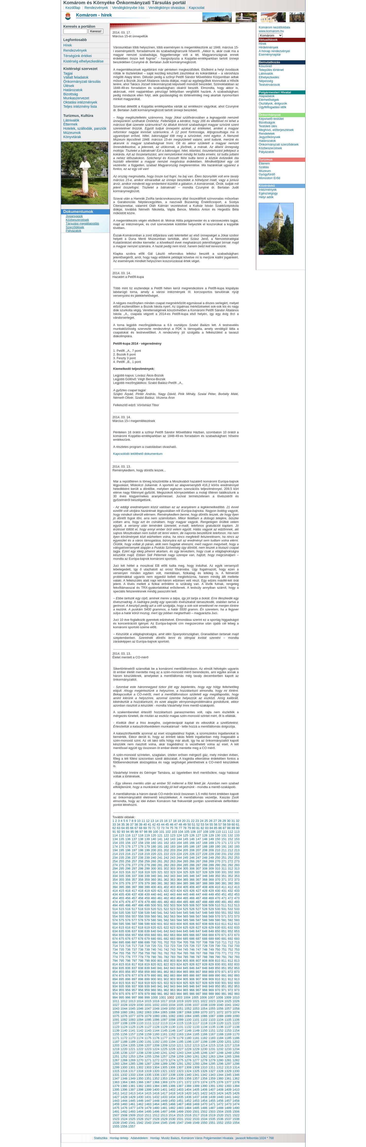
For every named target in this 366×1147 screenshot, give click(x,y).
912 (230, 979)
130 (217, 835)
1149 (196, 1030)
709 (211, 942)
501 (159, 905)
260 (153, 861)
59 (229, 824)
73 (162, 828)
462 (166, 898)
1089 (227, 1016)
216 (127, 854)
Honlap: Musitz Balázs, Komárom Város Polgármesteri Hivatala (191, 1138)
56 (215, 824)
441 (159, 894)
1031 (147, 1005)
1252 (123, 1056)
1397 (131, 1089)
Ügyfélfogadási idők (272, 107)
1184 (219, 1038)
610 (217, 924)
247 (198, 857)
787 (198, 957)
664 (179, 935)
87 (224, 828)
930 (217, 983)
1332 (123, 1075)
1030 (139, 1005)
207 (198, 850)
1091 (116, 1020)
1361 (227, 1078)
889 (211, 975)
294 (115, 868)
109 (211, 832)
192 (230, 846)
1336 (156, 1075)
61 (237, 824)
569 (211, 916)
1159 (147, 1034)
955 (121, 990)
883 (172, 975)
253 (236, 857)
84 (211, 828)
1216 (219, 1045)
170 (217, 843)
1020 (187, 1001)
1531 (179, 1119)
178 (140, 846)
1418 (171, 1093)
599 (147, 924)
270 (217, 861)
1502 (203, 1111)
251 (224, 857)
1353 (163, 1078)
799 (147, 960)
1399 (147, 1089)
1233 (227, 1049)
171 (224, 843)
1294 (203, 1063)
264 (179, 861)
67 (136, 828)
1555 (116, 1126)
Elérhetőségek (269, 100)
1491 (116, 1111)
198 (140, 850)
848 (204, 968)
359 (147, 879)
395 (121, 887)
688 (204, 938)
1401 (163, 1089)
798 (140, 960)
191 (224, 846)
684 (179, 938)
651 (224, 931)
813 (236, 960)
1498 (171, 1111)
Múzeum (265, 171)
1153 (227, 1030)
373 (236, 879)
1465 (163, 1104)
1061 (131, 1012)
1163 (179, 1034)
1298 (235, 1063)
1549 (196, 1123)
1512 (156, 1115)
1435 (179, 1097)
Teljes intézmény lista (80, 106)
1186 (235, 1038)
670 (217, 935)
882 (166, 975)
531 (224, 909)
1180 (187, 1038)
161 (159, 843)
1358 (203, 1078)
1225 (163, 1049)
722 (166, 946)
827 (198, 964)
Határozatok (73, 90)
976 (127, 994)
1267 (116, 1060)
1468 (187, 1104)
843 (172, 968)
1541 (131, 1123)
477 (134, 902)
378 (140, 883)
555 (121, 916)
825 (185, 964)
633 (236, 927)
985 (185, 994)
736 (127, 949)
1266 (235, 1056)
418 (140, 891)
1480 (156, 1108)
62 (114, 828)
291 (224, 865)
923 (172, 983)
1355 (179, 1078)
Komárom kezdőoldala (274, 27)
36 (127, 824)
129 (211, 835)
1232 (219, 1049)
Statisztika (101, 1138)
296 (127, 868)
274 (115, 865)
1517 (196, 1115)
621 (159, 927)
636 (127, 931)
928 (204, 983)
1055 (212, 1008)
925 (185, 983)
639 (147, 931)
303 (172, 868)
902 (166, 979)
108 (205, 832)
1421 (196, 1093)
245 (185, 857)
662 (166, 935)
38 (136, 824)
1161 (163, 1034)
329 (211, 872)
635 (121, 931)
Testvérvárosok (269, 84)
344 (179, 876)
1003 (178, 997)
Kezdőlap (72, 8)
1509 (131, 1115)
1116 (187, 1023)
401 (159, 887)
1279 (212, 1060)
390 (217, 883)
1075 (116, 1016)
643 (172, 931)
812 (230, 960)
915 (121, 983)
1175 (147, 1038)
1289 (163, 1063)
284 (179, 865)
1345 (227, 1075)
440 (153, 894)
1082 (171, 1016)
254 (115, 861)
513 (236, 905)
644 (179, 931)
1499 (179, 1111)
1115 (179, 1023)
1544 (156, 1123)
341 (159, 876)
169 (211, 843)
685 (185, 938)
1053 (196, 1008)
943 (172, 986)
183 (172, 846)
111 (224, 832)
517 (134, 909)
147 (198, 839)
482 (166, 902)
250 (217, 857)
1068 (187, 1012)
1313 (227, 1067)
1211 (179, 1045)
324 (179, 872)
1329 (227, 1071)
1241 (163, 1053)
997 (134, 997)
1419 (179, 1093)
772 (230, 953)
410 (217, 887)
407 (198, 887)
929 (211, 983)
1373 (196, 1082)
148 (204, 839)
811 (224, 960)
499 (147, 905)
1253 (131, 1056)
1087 (212, 1016)
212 (230, 850)
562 (166, 916)
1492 (123, 1111)
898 (140, 979)
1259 (179, 1056)
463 (172, 898)
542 (166, 913)
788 (204, 957)
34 (118, 824)
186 (191, 846)
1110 (139, 1023)
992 (230, 994)
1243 (179, 1053)
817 (134, 964)
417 (134, 891)
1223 (147, 1049)
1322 (171, 1071)
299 (147, 868)
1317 (131, 1071)
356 (127, 879)
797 (134, 960)
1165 (196, 1034)
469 (211, 898)
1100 (187, 1020)
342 (166, 876)
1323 (179, 1071)
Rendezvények (96, 8)
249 (211, 857)
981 (159, 994)
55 (211, 824)
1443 (116, 1101)
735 (121, 949)
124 (179, 835)
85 (215, 828)
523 (172, 909)
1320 (156, 1071)
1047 (147, 1008)
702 (166, 942)
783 (172, 957)
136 (127, 839)
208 (204, 850)
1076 (123, 1016)
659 (147, 935)
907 (198, 979)
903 (172, 979)
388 (204, 883)
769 (211, 953)
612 (230, 924)
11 (143, 821)
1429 (131, 1097)
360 (153, 879)
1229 (196, 1049)
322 (166, 872)
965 (185, 990)
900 (153, 979)
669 (211, 935)
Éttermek (70, 124)
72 (158, 828)
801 (159, 960)
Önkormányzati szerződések (278, 144)
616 (127, 927)
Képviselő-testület (271, 119)
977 (134, 994)
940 (153, 986)
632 (230, 927)
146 (191, 839)
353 (236, 876)
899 (147, 979)
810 (217, 960)
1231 (212, 1049)
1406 (203, 1089)
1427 (116, 1097)
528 (204, 909)
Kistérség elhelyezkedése (83, 61)
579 (147, 920)
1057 (227, 1008)
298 (140, 868)
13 (152, 821)
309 (211, 868)
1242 (171, 1053)
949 (211, 986)
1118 (203, 1023)
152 (230, 839)
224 (179, 854)
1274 (171, 1060)
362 (166, 879)
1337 (163, 1075)
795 (121, 960)
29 (224, 821)
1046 (139, 1008)
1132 (187, 1027)
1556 (123, 1126)
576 (127, 920)
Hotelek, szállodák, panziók (84, 128)
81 (198, 828)
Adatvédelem (139, 1138)
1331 (116, 1075)
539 (147, 913)
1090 (235, 1016)
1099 (179, 1020)
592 (230, 920)
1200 (219, 1041)
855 (121, 972)
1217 (227, 1045)
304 (179, 868)
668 (204, 935)
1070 (203, 1012)
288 (204, 865)
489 (211, 902)
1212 (187, 1045)
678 (140, 938)
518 (140, 909)
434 (115, 894)
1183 (212, 1038)
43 (158, 824)
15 (161, 821)
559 (147, 916)
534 (115, 913)
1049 (163, 1008)
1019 (179, 1001)
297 (134, 868)
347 (198, 876)
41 (149, 824)
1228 (187, 1049)
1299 (116, 1067)
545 (185, 913)
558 (140, 916)
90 (237, 828)
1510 (139, 1115)
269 (211, 861)
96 (136, 832)
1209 (163, 1045)
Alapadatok (266, 96)
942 (166, 986)
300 (153, 868)
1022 (203, 1001)
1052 (187, 1008)
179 (147, 846)
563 (172, 916)
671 (224, 935)
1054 (203, 1008)
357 (134, 879)
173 (236, 843)
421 (159, 891)
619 (147, 927)
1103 (212, 1020)
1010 (235, 997)
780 (153, 957)
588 (204, 920)
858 (140, 972)
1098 (171, 1020)
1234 (235, 1049)
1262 (203, 1056)
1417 (163, 1093)
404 (179, 887)
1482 (171, 1108)
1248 (219, 1053)
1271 (147, 1060)
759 (147, 953)
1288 (156, 1063)
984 (179, 994)
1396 (123, 1089)
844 (179, 968)
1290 (171, 1063)
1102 (203, 1020)
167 (198, 843)
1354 (171, 1078)
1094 (139, 1020)
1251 (116, 1056)
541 (159, 913)
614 (115, 927)
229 (211, 854)
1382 (139, 1086)
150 (217, 839)
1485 (196, 1108)
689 (211, 938)
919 (147, 983)
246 (191, 857)
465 (185, 898)
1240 (156, 1053)
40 (145, 824)
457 (134, 898)
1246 (203, 1053)
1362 (235, 1078)
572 (230, 916)
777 (134, 957)
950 (217, 986)
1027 (116, 1005)
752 (230, 949)
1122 (235, 1023)
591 (224, 920)
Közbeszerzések (77, 220)
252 (230, 857)
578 (140, 920)
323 (172, 872)
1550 (203, 1123)
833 (236, 964)
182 (166, 846)
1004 (186, 997)
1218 (235, 1045)
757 (134, 953)
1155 (116, 1034)
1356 (187, 1078)
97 (141, 832)
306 (191, 868)
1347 (116, 1078)
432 (230, 891)
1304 (156, 1067)
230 (217, 854)
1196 (187, 1041)
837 (134, 968)
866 (191, 972)
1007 (211, 997)
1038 (203, 1005)
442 (166, 894)
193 (236, 846)
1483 (179, 1108)
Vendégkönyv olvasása (167, 8)
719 (147, 946)
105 (186, 832)
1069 (196, 1012)
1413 (131, 1093)
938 (140, 986)
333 (236, 872)
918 (140, 983)
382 (166, 883)
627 (198, 927)
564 (179, 916)
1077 (131, 1016)
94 (127, 832)
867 (198, 972)
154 (115, 843)
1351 (147, 1078)
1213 (196, 1045)
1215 (212, 1045)
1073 (227, 1012)
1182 (203, 1038)
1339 (179, 1075)
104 (180, 832)
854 (115, 972)
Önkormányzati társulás (82, 81)
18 (174, 821)
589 (211, 920)
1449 (163, 1101)
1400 (156, 1089)
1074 (235, 1012)
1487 (212, 1108)
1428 (123, 1097)
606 (191, 924)
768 (204, 953)
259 (147, 861)
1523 (116, 1119)
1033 (163, 1005)
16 (166, 821)
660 (153, 935)
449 (211, 894)
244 (179, 857)
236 (127, 857)
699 (147, 942)
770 (217, 953)
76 (176, 828)
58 (224, 824)
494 (115, 905)
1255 (147, 1056)
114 (115, 835)
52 (198, 824)
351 (224, 876)
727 (198, 946)
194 (115, 850)
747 (198, 949)
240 (153, 857)
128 (204, 835)
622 (166, 927)
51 (193, 824)
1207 (147, 1045)
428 (204, 891)
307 (198, 868)
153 (236, 839)
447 (198, 894)
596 (127, 924)
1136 (219, 1027)
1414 (139, 1093)
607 (198, 924)
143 (172, 839)
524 (179, 909)
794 (115, 960)
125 (185, 835)
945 (185, 986)
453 (236, 894)
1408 (219, 1089)
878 (140, 975)
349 (211, 876)
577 (134, 920)
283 (172, 865)
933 (236, 983)
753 (236, 949)
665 (185, 935)
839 (147, 968)
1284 (123, 1063)
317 (134, 872)
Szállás (264, 167)
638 (140, 931)
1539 (116, 1123)
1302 (139, 1067)
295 (121, 868)
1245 (196, 1053)
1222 (139, 1049)
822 (166, 964)
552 (230, 913)
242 (166, 857)
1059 (116, 1012)
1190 (139, 1041)
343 (172, 876)
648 (204, 931)
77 (180, 828)
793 (236, 957)
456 (127, 898)
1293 (196, 1063)
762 (166, 953)
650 (217, 931)
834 (115, 968)
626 (191, 927)
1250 (235, 1053)
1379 (116, 1086)
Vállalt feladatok (76, 77)
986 (191, 994)
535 (121, 913)
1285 (131, 1063)
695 (121, 942)
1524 (123, 1119)
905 (185, 979)
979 (147, 994)
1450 (171, 1101)
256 (127, 861)
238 (140, 857)
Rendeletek (267, 133)
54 (207, 824)
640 (153, 931)
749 (211, 949)
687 (198, 938)
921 (159, 983)
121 (159, 835)
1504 (219, 1111)
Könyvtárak (72, 137)
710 (217, 942)
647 (198, 931)
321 (159, 872)
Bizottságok (267, 122)
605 (185, 924)
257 (134, 861)
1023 (212, 1001)
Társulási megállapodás (82, 223)
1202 (235, 1041)
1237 (131, 1053)
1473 (227, 1104)
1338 (171, 1075)
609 (211, 924)
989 (211, 994)
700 (153, 942)
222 (166, 854)
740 (153, 949)
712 (230, 942)
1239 (147, 1053)
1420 (187, 1093)
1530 (171, 1119)
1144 (156, 1030)
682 (166, 938)
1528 (156, 1119)
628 (204, 927)
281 (159, 865)
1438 (203, 1097)
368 (204, 879)
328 (204, 872)
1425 (227, 1093)
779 (147, 957)
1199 (212, 1041)
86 (220, 828)
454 (115, 898)
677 (134, 938)
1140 (123, 1030)
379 (147, 883)
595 (121, 924)
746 (191, 949)
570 (217, 916)
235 (121, 857)
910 (217, 979)
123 (172, 835)
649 (211, 931)
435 (121, 894)
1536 (219, 1119)
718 (140, 946)
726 (191, 946)
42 (153, 824)
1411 (116, 1093)
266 (191, 861)
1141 (131, 1030)
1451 (179, 1101)
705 (185, 942)
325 (185, 872)
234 (115, 857)
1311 (212, 1067)
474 (115, 902)
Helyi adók (266, 197)
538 (140, 913)
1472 (219, 1104)
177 (134, 846)
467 (198, 898)
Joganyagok (74, 216)
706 (191, 942)
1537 (227, 1119)
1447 (147, 1101)
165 (185, 843)
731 (224, 946)
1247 (212, 1053)
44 (162, 824)
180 (153, 846)
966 (191, 990)
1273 (163, 1060)
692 (230, 938)
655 (121, 935)
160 (153, 843)
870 (217, 972)
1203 (116, 1045)
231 (224, 854)
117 (134, 835)
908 (204, 979)
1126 (139, 1027)
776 (127, 957)
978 (140, 994)
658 (140, 935)
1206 (139, 1045)
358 (140, 879)
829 (211, 964)
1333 (131, 1075)
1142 (139, 1030)
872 (230, 972)
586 (191, 920)
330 (217, 872)
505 (185, 905)
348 (204, 876)
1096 (156, 1020)
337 (134, 876)
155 (121, 843)
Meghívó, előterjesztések (276, 130)
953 (236, 986)
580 (153, 920)
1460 (123, 1104)
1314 (235, 1067)
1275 (179, 1060)
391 (224, 883)
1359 (212, 1078)
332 (230, 872)
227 (198, 854)
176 (127, 846)
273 (236, 861)
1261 (196, 1056)
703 (172, 942)
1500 (187, 1111)
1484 (187, 1108)
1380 (123, 1086)
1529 (163, 1119)
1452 (187, 1101)
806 (191, 960)
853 (236, 968)
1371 (179, 1082)
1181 (196, 1038)
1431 (147, 1097)
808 (204, 960)
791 (224, 957)
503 (172, 905)
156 (127, 843)
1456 (219, 1101)
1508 (123, 1115)
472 (230, 898)
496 (127, 905)
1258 (171, 1056)
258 (140, 861)
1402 (171, 1089)
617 (134, 927)
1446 (139, 1101)
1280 (219, 1060)
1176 (156, 1038)
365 (185, 879)
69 (145, 828)
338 (140, 876)
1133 (196, 1027)
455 (121, 898)
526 (191, 909)
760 (153, 953)
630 (217, 927)
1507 (116, 1115)
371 (224, 879)
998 (140, 997)
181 (159, 846)
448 (204, 894)
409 (211, 887)
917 (134, 983)
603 (172, 924)
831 (224, 964)
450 (217, 894)
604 (179, 924)
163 (172, 843)
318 (140, 872)
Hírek (67, 45)
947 (198, 986)
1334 (139, 1075)
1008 (219, 997)
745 (185, 949)
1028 (123, 1005)
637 (134, 931)
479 (147, 902)
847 (198, 968)
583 (172, 920)
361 (159, 879)
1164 (187, 1034)
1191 (147, 1041)
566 (191, 916)
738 (140, 949)
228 (204, 854)
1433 (163, 1097)
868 (204, 972)
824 (179, 964)
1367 (147, 1082)
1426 (235, 1093)
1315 (116, 1071)
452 (230, 894)
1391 (212, 1086)
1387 (179, 1086)
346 (191, 876)
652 (230, 931)
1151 (212, 1030)
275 (121, 865)
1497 (163, 1111)
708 (204, 942)
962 (166, 990)
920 (153, 983)
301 (159, 868)
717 (134, 946)
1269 (131, 1060)
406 (191, 887)
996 (127, 997)
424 (179, 891)
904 (179, 979)
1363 (116, 1082)
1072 (219, 1012)
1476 (123, 1108)
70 (149, 828)
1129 (163, 1027)
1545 (163, 1123)
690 (217, 938)
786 (191, 957)
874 (115, 975)
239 (147, 857)
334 (115, 876)
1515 (179, 1115)
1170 (235, 1034)
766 (191, 953)
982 (166, 994)
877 (134, 975)
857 (134, 972)
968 (204, 990)
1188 (123, 1041)
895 (121, 979)
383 (172, 883)
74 (167, 828)
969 (211, 990)
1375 (212, 1082)
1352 (156, 1078)
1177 (163, 1038)
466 (191, 898)
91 (114, 832)
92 (118, 832)
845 (185, 968)
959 (147, 990)
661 (159, 935)
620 (153, 927)
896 (127, 979)
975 (121, 994)
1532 (187, 1119)
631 (224, 927)
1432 (156, 1097)
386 (191, 883)
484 (179, 902)
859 (147, 972)
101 (161, 832)
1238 (139, 1053)
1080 (156, 1016)
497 (134, 905)
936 (127, 986)
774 (115, 957)
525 (185, 909)
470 (217, 898)
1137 (227, 1027)
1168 (219, 1034)
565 (185, 916)
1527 (147, 1119)
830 (217, 964)
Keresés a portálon (79, 26)
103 (174, 832)
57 (220, 824)
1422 (203, 1093)
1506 (235, 1111)
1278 (203, 1060)
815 (121, 964)
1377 (227, 1082)
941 (159, 986)
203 (172, 850)
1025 (227, 1001)
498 (140, 905)
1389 (196, 1086)
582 (166, 920)
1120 (219, 1023)
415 (121, 891)
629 (211, 927)
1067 (179, 1012)
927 (198, 983)
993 (236, 994)
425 (185, 891)
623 (172, 927)
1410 (235, 1089)
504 (179, 905)
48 (180, 824)
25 (206, 821)
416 (127, 891)
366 (191, 879)
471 (224, 898)
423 (172, 891)
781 (159, 957)
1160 (156, 1034)
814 (115, 964)
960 (153, 990)
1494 (139, 1111)
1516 (187, 1115)
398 (140, 887)
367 (198, 879)
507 (198, 905)
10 (138, 821)
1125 (131, 1027)
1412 (123, 1093)
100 (155, 832)
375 (121, 883)
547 (198, 913)
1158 (139, 1034)
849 (211, 968)
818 (140, 964)
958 (140, 990)
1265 (227, 1056)
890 (217, 975)
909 (211, 979)
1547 (179, 1123)
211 (224, 850)
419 (147, 891)
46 (171, 824)
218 (140, 854)
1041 (227, 1005)
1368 (156, 1082)
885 (185, 975)
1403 (179, 1089)
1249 (227, 1053)
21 (188, 821)
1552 (219, 1123)
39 (140, 824)
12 (148, 821)
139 (147, 839)
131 (224, 835)
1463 (147, 1104)
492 (230, 902)
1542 (139, 1123)
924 (179, 983)
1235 (116, 1053)
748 (204, 949)
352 (230, 876)
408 (204, 887)
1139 (116, 1030)
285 (185, 865)
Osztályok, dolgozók (273, 103)
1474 (235, 1104)
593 (236, 920)
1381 (131, 1086)
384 (179, 883)
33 (114, 824)
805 (185, 960)
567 (198, 916)
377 (134, 883)
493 (236, 902)
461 (159, 898)
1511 (147, 1115)
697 (134, 942)
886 (191, 975)
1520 (219, 1115)
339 (147, 876)
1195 (179, 1041)
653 (236, 931)
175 (121, 846)
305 (185, 868)
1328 (219, 1071)
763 (172, 953)
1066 (171, 1012)
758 (140, 953)
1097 (163, 1020)
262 (166, 861)
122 (166, 835)
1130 (171, 1027)
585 (185, 920)
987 (198, 994)
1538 (235, 1119)
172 (230, 843)
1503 (212, 1111)
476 (127, 902)
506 (191, 905)
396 (127, 887)
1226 (171, 1049)
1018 (171, 1001)
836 (127, 968)
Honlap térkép (119, 1138)
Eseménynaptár (270, 54)
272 (230, 861)
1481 (163, 1108)
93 (123, 832)
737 (134, 949)
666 (191, 935)
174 (115, 846)
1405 (196, 1089)
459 (147, 898)
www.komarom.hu (271, 31)
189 (211, 846)
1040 (219, 1005)
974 (115, 994)
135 (121, 839)
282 (166, 865)
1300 (123, 1067)
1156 (123, 1034)
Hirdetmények (268, 47)
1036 (187, 1005)
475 (121, 902)
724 (179, 946)
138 (140, 839)
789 (211, 957)
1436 (187, 1097)
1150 (203, 1030)
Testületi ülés (268, 126)
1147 (179, 1030)
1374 (203, 1082)
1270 (139, 1060)
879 (147, 975)
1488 (219, 1108)
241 (159, 857)
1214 (203, 1045)
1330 (235, 1071)
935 (121, 986)
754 (115, 953)
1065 (163, 1012)
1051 (179, 1008)
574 (115, 920)
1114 (171, 1023)
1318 (139, 1071)
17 (170, 821)
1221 (131, 1049)
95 (132, 832)
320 (153, 872)
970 (217, 990)
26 (210, 821)
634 (115, 931)
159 (147, 843)
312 (230, 868)
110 (218, 832)
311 (224, 868)
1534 (203, 1119)
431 (224, 891)
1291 (179, 1063)
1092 (123, 1020)
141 (159, 839)
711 (224, 942)
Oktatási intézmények (80, 102)
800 (153, 960)
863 (172, 972)
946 (191, 986)
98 (145, 832)
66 (132, 828)
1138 (235, 1027)
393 (236, 883)
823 (172, 964)
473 (236, 898)
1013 (131, 1001)
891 (224, 975)
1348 (123, 1078)
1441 (227, 1097)
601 (159, 924)
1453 (196, 1101)
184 (179, 846)
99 (150, 832)
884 (179, 975)
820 (153, 964)
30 (228, 821)
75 (171, 828)
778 (140, 957)
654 (115, 935)
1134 (203, 1027)
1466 (171, 1104)
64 (123, 828)
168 (204, 843)
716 (127, 946)
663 (172, 935)
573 (236, 916)
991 (224, 994)
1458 (235, 1101)
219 (147, 854)
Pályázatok (73, 230)
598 (140, 924)
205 (185, 850)
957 (134, 990)
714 (115, 946)
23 (197, 821)
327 (198, 872)
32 (237, 821)
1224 (156, 1049)
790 (217, 957)
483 (172, 902)
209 (211, 850)
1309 (196, 1067)
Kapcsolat (196, 8)
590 (217, 920)
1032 (156, 1005)
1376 (219, 1082)
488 (204, 902)
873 (236, 972)
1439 (212, 1097)
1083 (179, 1016)
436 (127, 894)
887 (198, 975)
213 (236, 850)
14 (156, 821)
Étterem (264, 163)
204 (179, 850)
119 (147, 835)
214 (115, 854)
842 (166, 968)
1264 (219, 1056)
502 (166, 905)
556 (127, 916)
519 (147, 909)
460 (153, 898)
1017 (163, 1001)
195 (121, 850)
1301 (131, 1067)
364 (179, 879)
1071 (212, 1012)
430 (217, 891)
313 (236, 868)
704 (179, 942)
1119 (212, 1023)
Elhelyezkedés (269, 77)
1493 (131, 1111)
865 (185, 972)
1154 (235, 1030)
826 (191, 964)
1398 (139, 1089)
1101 (196, 1020)
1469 (196, 1104)
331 (224, 872)
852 (230, 968)
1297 (227, 1063)
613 (236, 924)
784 (179, 957)
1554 (235, 1123)
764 (179, 953)
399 (147, 887)
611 (224, 924)
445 (185, 894)
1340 (187, 1075)
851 (224, 968)
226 (191, 854)
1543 (147, 1123)
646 (191, 931)
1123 (116, 1027)
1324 (187, 1071)
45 (167, 824)
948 (204, 986)
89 (233, 828)
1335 (147, 1075)
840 (153, 968)
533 (236, 909)
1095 (147, 1020)
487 (198, 902)
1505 (227, 1111)
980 (153, 994)
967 (198, 990)
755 (121, 953)
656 (127, 935)
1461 (131, 1104)
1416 (156, 1093)
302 (166, 868)
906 (191, 979)
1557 (131, 1126)
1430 (139, 1097)
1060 (123, 1012)
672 (230, 935)
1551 (212, 1123)
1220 (123, 1049)
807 (198, 960)
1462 (139, 1104)
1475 (116, 1108)
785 (185, 957)
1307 (179, 1067)
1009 (227, 997)
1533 (196, 1119)
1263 (212, 1056)
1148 (187, 1030)
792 (230, 957)
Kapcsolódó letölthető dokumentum (138, 454)
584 (179, 920)
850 (217, 968)
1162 (171, 1034)
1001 (162, 997)
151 (224, 839)
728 (204, 946)
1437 (196, 1097)
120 (153, 835)
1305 (163, 1067)
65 (127, 828)
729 (211, 946)
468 (204, 898)
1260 (187, 1056)
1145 (163, 1030)
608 (204, 924)
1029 (131, 1005)
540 (153, 913)
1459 (116, 1104)
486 (191, 902)
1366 (139, 1082)
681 (159, 938)
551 (224, 913)
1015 (147, 1001)
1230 (203, 1049)
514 (115, 909)
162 (166, 843)
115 (121, 835)
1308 (187, 1067)
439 (147, 894)
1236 (123, 1053)
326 (191, 872)
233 (236, 854)
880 (153, 975)
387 (198, 883)
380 (153, 883)
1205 (131, 1045)
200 (153, 850)
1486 (203, 1108)
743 (172, 949)
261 (159, 861)
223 (172, 854)
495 (121, 905)
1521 (227, 1115)
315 (121, 872)
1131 (179, 1027)
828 (204, 964)
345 (185, 876)
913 (236, 979)
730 (217, 946)
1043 (116, 1008)
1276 (187, 1060)
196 (127, 850)
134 (115, 839)
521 (159, 909)
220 (153, 854)
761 (159, 953)
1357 (196, 1078)
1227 (179, 1049)
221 (159, 854)
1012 (123, 1001)
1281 (227, 1060)
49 (185, 824)
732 (230, 946)
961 (159, 990)
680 (153, 938)
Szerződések (75, 227)
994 (115, 997)
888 (204, 975)
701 (159, 942)
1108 (123, 1023)
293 (236, 865)
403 (172, 887)
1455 (212, 1101)
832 (230, 964)
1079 (147, 1016)
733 (236, 946)
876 (127, 975)
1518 (203, 1115)
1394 (235, 1086)
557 (134, 916)
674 (115, 938)
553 (236, 913)
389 (211, 883)
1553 (227, 1123)
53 (202, 824)
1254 (139, 1056)
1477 (131, 1108)
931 (224, 983)
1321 (163, 1071)
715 (121, 946)
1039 (212, 1005)
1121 (227, 1023)
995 (121, 997)
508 (204, 905)
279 (147, 865)
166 (191, 843)
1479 (147, 1108)
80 (193, 828)
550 (217, 913)
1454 (203, 1101)
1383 (147, 1086)
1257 (163, 1056)
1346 (235, 1075)
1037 (196, 1005)
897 (134, 979)
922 (166, 983)
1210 (171, 1045)
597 (134, 924)
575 (121, 920)
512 (230, 905)
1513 (163, 1115)
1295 (212, 1063)
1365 (131, 1082)
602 (166, 924)
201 (159, 850)
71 (153, 828)
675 (121, 938)
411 (224, 887)
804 (179, 960)
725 (185, 946)
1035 (179, 1005)
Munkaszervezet (76, 98)
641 (159, 931)
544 (179, 913)
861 (159, 972)
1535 (212, 1119)
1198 (203, 1041)
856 (127, 972)
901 (159, 979)
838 (140, 968)
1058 (235, 1008)
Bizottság (70, 94)
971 (224, 990)
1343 (212, 1075)
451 (224, 894)
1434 (171, 1097)
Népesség (266, 81)
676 (127, 938)
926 (191, 983)
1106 (235, 1020)
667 (198, 935)
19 (179, 821)
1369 (163, 1082)
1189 (131, 1041)
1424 (219, 1093)
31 (233, 821)
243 (172, 857)
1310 (203, 1067)
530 (217, 909)
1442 (235, 1097)
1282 (235, 1060)
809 (211, 960)
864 (179, 972)
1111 (147, 1023)
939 (147, 986)
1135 (212, 1027)
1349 (131, 1078)
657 (134, 935)
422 (166, 891)
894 (115, 979)
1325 (196, 1071)
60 (233, 824)
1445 (131, 1101)
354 (115, 879)
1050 (171, 1008)
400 (153, 887)
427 (198, 891)
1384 (156, 1086)
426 (191, 891)
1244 (187, 1053)
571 (224, 916)
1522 (235, 1115)
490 (217, 902)
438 (140, 894)
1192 (156, 1041)
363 (172, 879)
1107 (116, 1023)
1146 (171, 1030)
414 (115, 891)
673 (236, 935)
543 (172, 913)
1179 (179, 1038)
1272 (156, 1060)
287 (198, 865)
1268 (123, 1060)
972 (230, 990)
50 (189, 824)
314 (115, 872)
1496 (156, 1111)
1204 (123, 1045)
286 (191, 865)
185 (185, 846)
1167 (212, 1034)
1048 (156, 1008)
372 (230, 879)
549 (211, 913)
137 (134, 839)
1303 (147, 1067)
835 (121, 968)
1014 (139, 1001)
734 (115, 949)
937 (134, 986)
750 (217, 949)
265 (185, 861)
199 (147, 850)
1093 (131, 1020)
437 (134, 894)
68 (140, 828)
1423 (212, 1093)
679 (147, 938)
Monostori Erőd (269, 178)
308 (204, 868)
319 (147, 872)
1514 (171, 1115)
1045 (131, 1008)
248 (204, 857)
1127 (147, 1027)
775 (121, 957)
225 (185, 854)
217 (134, 854)
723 (172, 946)
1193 (163, 1041)
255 (121, 861)
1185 (227, 1038)
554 (115, 916)
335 (121, 876)
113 (236, 832)
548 (204, 913)
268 (204, 861)
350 (217, 876)
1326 (203, 1071)
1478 (139, 1108)
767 (198, 953)
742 (166, 949)
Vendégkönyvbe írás (128, 8)
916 (127, 983)
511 (224, 905)
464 (179, 898)
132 (230, 835)
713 (236, 942)
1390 (203, 1086)
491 (224, 902)
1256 (156, 1056)
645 (185, 931)
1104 (219, 1020)
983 (172, 994)
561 (159, 916)
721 (159, 946)
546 (191, 913)
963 (172, 990)
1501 (196, 1111)
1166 (203, 1034)
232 (230, 854)
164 (179, 843)
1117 (196, 1023)
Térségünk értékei (77, 56)
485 (185, 902)
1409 (227, 1089)
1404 (187, 1089)
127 (198, 835)
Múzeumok (72, 133)
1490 (235, 1108)
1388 (187, 1086)
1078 (139, 1016)
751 (224, 949)
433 (236, 891)
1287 (147, 1063)
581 (159, 920)
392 (230, 883)
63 (118, 828)
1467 (179, 1104)
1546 (171, 1123)
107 (199, 832)
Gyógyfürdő (267, 174)
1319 (147, 1071)
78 (185, 828)
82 (202, 828)
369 (211, 879)
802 (166, 960)
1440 (219, 1097)
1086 (203, 1016)
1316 (123, 1071)
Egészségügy (268, 193)
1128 (156, 1027)
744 (179, 949)
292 (230, 865)
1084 (187, 1016)
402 (166, 887)
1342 (203, 1075)
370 (217, 879)
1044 (123, 1008)
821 (159, 964)
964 (179, 990)
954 (115, 990)
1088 (219, 1016)
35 (123, 824)
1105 (227, 1020)
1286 (139, 1063)
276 (127, 865)
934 (115, 986)
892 (230, 975)
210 (217, 850)
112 (230, 832)
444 (179, 894)
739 (147, 949)
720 (153, 946)
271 (224, 861)
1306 (171, 1067)
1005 (195, 997)
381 (159, 883)
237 (134, 857)
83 (207, 828)
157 (134, 843)
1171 (116, 1038)
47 (176, 824)
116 (127, 835)
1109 (131, 1023)
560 (153, 916)
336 (127, 876)
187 (198, 846)
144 (179, 839)
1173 (131, 1038)
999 (147, 997)
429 (211, 891)
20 (183, 821)
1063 (147, 1012)
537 (134, 913)
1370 (171, 1082)
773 (236, 953)
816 (127, 964)
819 (147, 964)
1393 (227, 1086)
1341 (196, 1075)
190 (217, 846)
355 (121, 879)
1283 (116, 1063)
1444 (123, 1101)
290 (217, 865)
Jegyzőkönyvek (269, 137)
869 (211, 972)
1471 (212, 1104)
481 (159, 902)
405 (185, 887)
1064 (156, 1012)
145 (185, 839)
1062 (139, 1012)
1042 (235, 1005)
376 (127, 883)
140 (153, 839)
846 (191, 968)
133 (236, 835)
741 (159, 949)
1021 (196, 1001)
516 (127, 909)
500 (153, 905)
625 (185, 927)
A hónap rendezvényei (274, 51)
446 (191, 894)
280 (153, 865)
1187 (116, 1041)
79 (189, 828)
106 (193, 832)
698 (140, 942)
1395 (116, 1089)
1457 (227, 1101)
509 (211, 905)
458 (140, 898)
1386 (171, 1086)
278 (140, 865)
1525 (131, 1119)
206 (191, 850)
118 (140, 835)
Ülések (68, 86)
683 (172, 938)
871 (224, 972)
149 (211, 839)
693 (236, 938)
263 (172, 861)
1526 (139, 1119)
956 (127, 990)
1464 (156, 1104)
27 (215, 821)
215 (121, 854)
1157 (131, 1034)
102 (168, 832)
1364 (123, 1082)
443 (172, 894)
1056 (219, 1008)
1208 (156, 1045)
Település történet (271, 70)
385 (185, 883)
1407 (212, 1089)
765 (185, 953)
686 (191, 938)
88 (229, 828)
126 (191, 835)
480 (153, 902)
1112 (156, 1023)
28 (219, 821)
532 (230, 909)
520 (153, 909)
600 (153, 924)
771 (224, 953)
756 (127, 953)
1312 (219, 1067)
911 (224, 979)
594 (115, 924)
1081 (163, 1016)
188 (204, 846)
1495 (147, 1111)
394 (115, 887)
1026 (235, 1001)
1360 (219, 1078)
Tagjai (68, 73)
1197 (196, 1041)
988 (204, 994)
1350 (139, 1078)
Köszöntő (265, 66)
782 (166, 957)
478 (140, 902)
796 (127, 960)
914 (115, 983)
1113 (163, 1023)
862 (166, 972)
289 (211, 865)
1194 (171, 1041)
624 (179, 927)
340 (153, 876)
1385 (163, 1086)
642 (166, 931)
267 (198, 861)
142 (166, 839)
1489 (227, 1108)
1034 (171, 1005)
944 (179, 986)
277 (134, 865)
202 (166, 850)
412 (230, 887)
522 (166, 909)
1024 (219, 1001)
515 (121, 909)
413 (236, 887)
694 (115, 942)
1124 (123, 1027)
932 (230, 983)
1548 (187, 1123)
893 (236, 975)
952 (230, 986)
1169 (227, 1034)
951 (224, 986)
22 (192, 821)
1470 (203, 1104)
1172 (123, 1038)
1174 (139, 1038)
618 (140, 927)
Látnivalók (71, 120)
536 (127, 913)
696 (127, 942)
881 (159, 975)
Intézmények (268, 189)
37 (132, 824)
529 (211, 909)
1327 (212, 1071)
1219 (116, 1049)
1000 (154, 997)
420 (153, 891)
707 (198, 942)
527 (198, 909)
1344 (219, 1075)
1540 (123, 1123)
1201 (227, 1041)
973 (236, 990)
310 (217, 868)
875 (121, 975)
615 (121, 927)
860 (153, 972)
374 (115, 883)
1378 (235, 1082)
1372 (187, 1082)
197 (134, 850)
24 (201, 821)
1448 (156, 1101)
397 (134, 887)
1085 (196, 1016)
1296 (219, 1063)
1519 (212, 1115)
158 (140, 843)
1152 (219, 1030)
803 (172, 960)
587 (198, 920)
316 (127, 872)
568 (204, 916)
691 (224, 938)
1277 (196, 1060)
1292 (187, 1063)
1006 (203, 997)
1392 (219, 1086)
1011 (116, 1001)
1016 (156, 1001)
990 (217, 994)
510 (217, 905)
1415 (147, 1093)
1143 (147, 1030)
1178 (171, 1038)
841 (159, 968)
